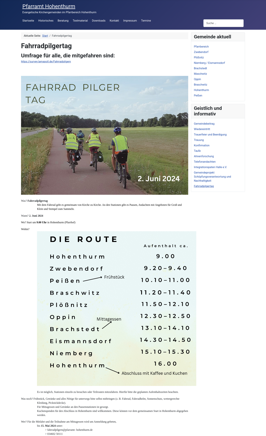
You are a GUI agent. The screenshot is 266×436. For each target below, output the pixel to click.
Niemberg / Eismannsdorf (209, 63)
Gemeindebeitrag (204, 123)
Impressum (130, 20)
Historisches (45, 20)
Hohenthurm (201, 90)
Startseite (28, 20)
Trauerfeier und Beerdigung (210, 134)
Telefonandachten (205, 161)
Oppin (197, 79)
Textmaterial (80, 20)
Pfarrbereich (201, 46)
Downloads (98, 20)
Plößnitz (199, 57)
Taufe (197, 150)
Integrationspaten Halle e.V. (210, 167)
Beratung (63, 20)
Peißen (198, 95)
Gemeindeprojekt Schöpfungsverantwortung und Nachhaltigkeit (212, 176)
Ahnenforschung (204, 156)
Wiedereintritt (202, 129)
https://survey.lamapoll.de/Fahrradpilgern (46, 61)
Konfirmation (202, 145)
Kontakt (114, 20)
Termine (146, 20)
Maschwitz (200, 73)
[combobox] (223, 23)
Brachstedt (200, 68)
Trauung (199, 140)
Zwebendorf (201, 52)
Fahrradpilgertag (204, 186)
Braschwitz (200, 84)
